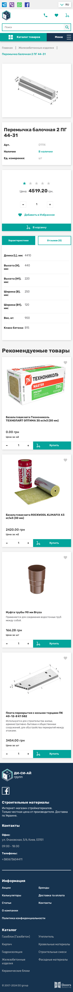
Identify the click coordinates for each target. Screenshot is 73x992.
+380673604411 (12, 859)
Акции (6, 887)
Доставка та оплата (52, 895)
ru (67, 4)
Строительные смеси (53, 952)
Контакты (45, 903)
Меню (63, 37)
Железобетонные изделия (13, 961)
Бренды (44, 887)
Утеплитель (46, 936)
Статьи (6, 903)
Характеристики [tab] (18, 240)
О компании (10, 910)
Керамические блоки (16, 971)
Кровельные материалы (54, 944)
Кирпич (7, 944)
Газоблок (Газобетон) (16, 936)
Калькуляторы (11, 895)
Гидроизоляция (12, 952)
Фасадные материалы (53, 959)
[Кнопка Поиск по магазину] (67, 27)
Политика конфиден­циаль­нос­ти (23, 918)
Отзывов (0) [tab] (54, 240)
